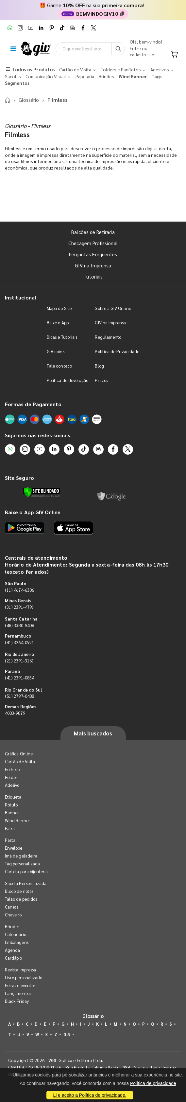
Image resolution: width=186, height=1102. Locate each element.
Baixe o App (58, 322)
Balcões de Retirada (92, 232)
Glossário (29, 99)
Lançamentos (18, 993)
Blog (99, 366)
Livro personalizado (23, 977)
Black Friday (17, 1001)
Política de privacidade (153, 1083)
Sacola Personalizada (25, 883)
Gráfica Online (19, 753)
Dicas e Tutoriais (62, 337)
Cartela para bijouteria (26, 871)
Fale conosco (59, 366)
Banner (12, 812)
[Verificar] (41, 492)
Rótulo (11, 804)
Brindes (12, 926)
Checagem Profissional (92, 243)
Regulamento (108, 337)
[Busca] (118, 48)
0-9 (66, 1034)
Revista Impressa (20, 969)
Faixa (10, 828)
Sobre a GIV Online (113, 308)
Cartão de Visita (20, 761)
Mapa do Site (59, 308)
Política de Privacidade (117, 351)
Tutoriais (93, 276)
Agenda (12, 950)
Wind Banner (17, 820)
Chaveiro (13, 914)
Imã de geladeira (21, 855)
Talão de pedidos (21, 899)
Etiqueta (13, 797)
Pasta (10, 840)
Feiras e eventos (20, 985)
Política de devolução (67, 380)
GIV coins (55, 351)
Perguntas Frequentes (93, 254)
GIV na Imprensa (93, 265)
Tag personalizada (22, 863)
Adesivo (12, 785)
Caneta (12, 907)
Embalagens (16, 942)
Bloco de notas (19, 891)
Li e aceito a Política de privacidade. (89, 1095)
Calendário (15, 934)
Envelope (14, 848)
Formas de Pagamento (33, 404)
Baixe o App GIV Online (32, 512)
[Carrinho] (174, 55)
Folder (11, 777)
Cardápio (13, 958)
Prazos (101, 380)
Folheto (12, 769)
